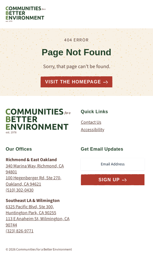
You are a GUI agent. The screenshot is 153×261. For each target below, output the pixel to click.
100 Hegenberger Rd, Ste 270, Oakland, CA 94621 (33, 181)
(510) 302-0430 (19, 190)
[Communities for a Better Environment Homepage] (25, 14)
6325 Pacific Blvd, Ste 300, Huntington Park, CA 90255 (31, 210)
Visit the (76, 81)
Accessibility (92, 130)
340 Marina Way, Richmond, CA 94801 (35, 169)
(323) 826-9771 (19, 231)
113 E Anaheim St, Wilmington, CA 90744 (38, 222)
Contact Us (91, 122)
